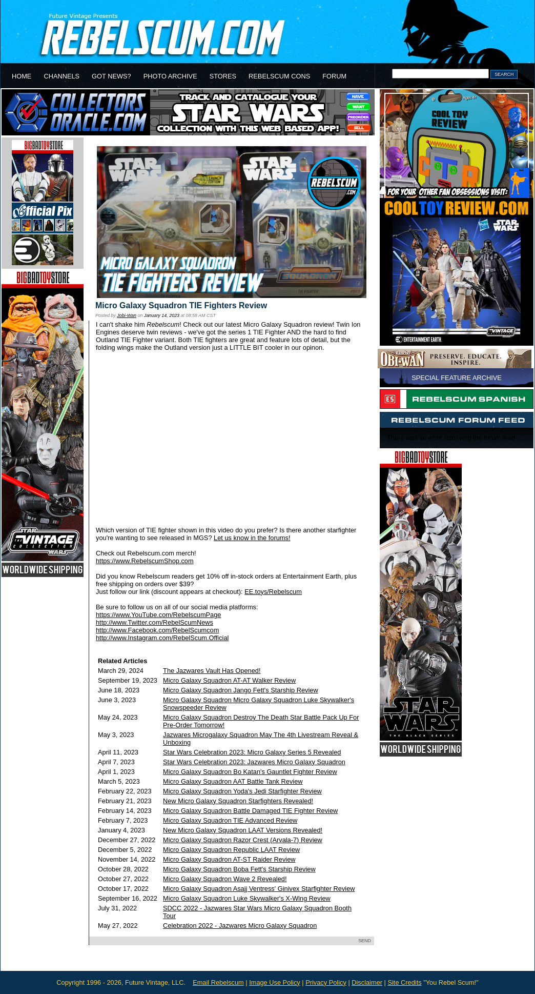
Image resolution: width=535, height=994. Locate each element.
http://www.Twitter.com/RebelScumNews (154, 622)
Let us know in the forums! (252, 538)
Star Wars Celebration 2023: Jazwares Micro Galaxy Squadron (254, 762)
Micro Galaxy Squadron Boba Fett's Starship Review (239, 869)
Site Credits (404, 982)
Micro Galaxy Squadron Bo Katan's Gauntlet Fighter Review (250, 772)
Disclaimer (367, 982)
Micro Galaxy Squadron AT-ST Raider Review (229, 859)
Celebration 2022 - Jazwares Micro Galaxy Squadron (240, 925)
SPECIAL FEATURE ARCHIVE (456, 378)
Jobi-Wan (126, 315)
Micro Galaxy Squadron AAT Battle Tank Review (232, 781)
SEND (364, 940)
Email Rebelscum (218, 982)
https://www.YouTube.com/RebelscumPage (158, 615)
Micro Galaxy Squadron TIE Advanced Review (230, 820)
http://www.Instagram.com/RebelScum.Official (162, 638)
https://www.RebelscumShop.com (145, 561)
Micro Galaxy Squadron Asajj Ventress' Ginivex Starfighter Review (259, 888)
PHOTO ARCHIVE (170, 76)
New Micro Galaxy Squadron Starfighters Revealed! (238, 801)
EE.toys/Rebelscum (273, 591)
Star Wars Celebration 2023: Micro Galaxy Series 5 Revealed (252, 752)
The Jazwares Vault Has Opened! (211, 670)
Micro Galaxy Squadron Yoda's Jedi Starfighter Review (242, 791)
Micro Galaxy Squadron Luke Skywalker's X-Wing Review (247, 898)
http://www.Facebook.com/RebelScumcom (157, 630)
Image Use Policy (274, 982)
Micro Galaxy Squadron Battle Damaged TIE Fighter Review (250, 810)
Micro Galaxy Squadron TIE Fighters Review (181, 305)
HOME (21, 76)
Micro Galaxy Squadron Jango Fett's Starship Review (240, 690)
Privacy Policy (325, 982)
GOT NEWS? (111, 76)
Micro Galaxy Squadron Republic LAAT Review (231, 849)
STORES (223, 76)
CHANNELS (61, 76)
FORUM (334, 76)
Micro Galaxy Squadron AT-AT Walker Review (229, 680)
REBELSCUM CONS (279, 76)
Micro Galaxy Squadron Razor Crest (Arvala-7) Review (242, 840)
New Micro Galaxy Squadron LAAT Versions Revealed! (242, 830)
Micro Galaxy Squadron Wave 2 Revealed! (224, 879)
